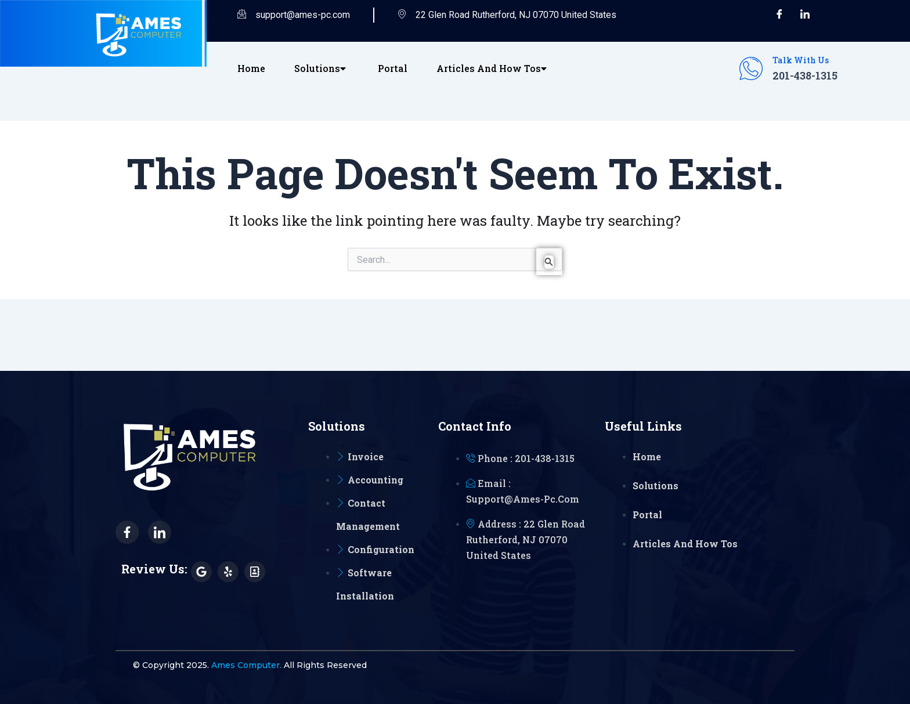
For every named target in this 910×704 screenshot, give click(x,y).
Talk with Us (800, 60)
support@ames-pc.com (293, 15)
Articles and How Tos (493, 68)
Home (251, 68)
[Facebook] (779, 15)
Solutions (321, 68)
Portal (392, 68)
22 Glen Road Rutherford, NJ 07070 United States (507, 15)
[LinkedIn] (805, 15)
